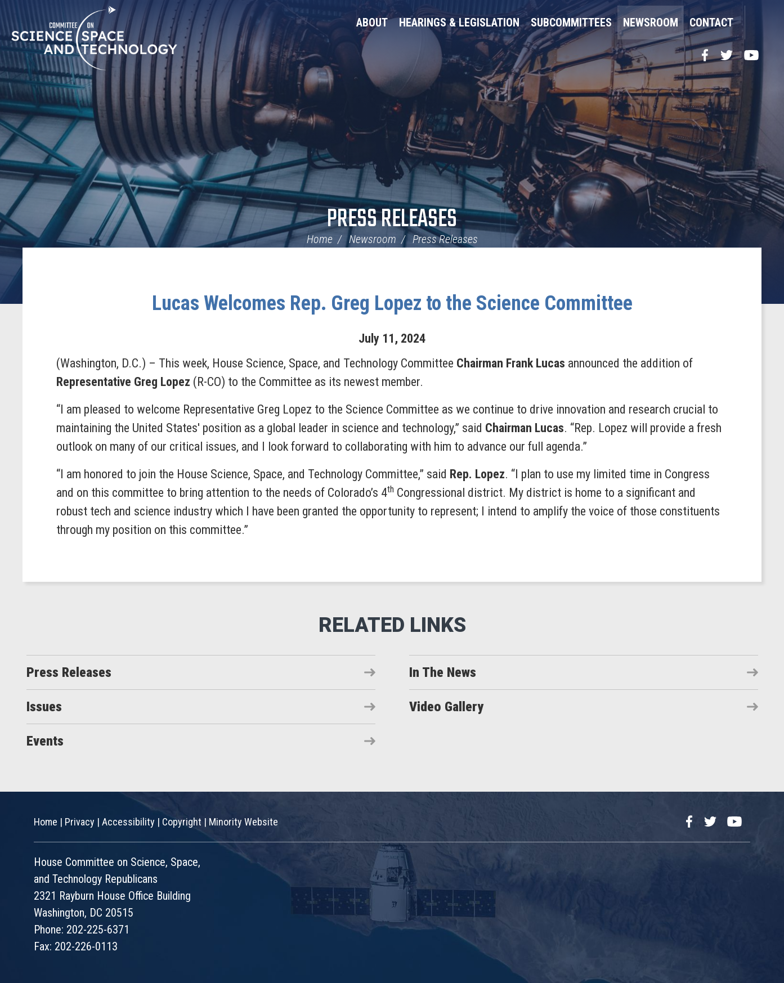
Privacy (80, 822)
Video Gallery (446, 707)
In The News (442, 672)
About (372, 22)
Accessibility (128, 822)
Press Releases (392, 219)
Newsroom (650, 22)
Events (45, 741)
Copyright (181, 822)
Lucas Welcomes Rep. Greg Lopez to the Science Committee (392, 303)
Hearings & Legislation (459, 22)
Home (320, 239)
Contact (711, 22)
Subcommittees (571, 22)
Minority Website (243, 822)
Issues (44, 707)
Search (759, 22)
